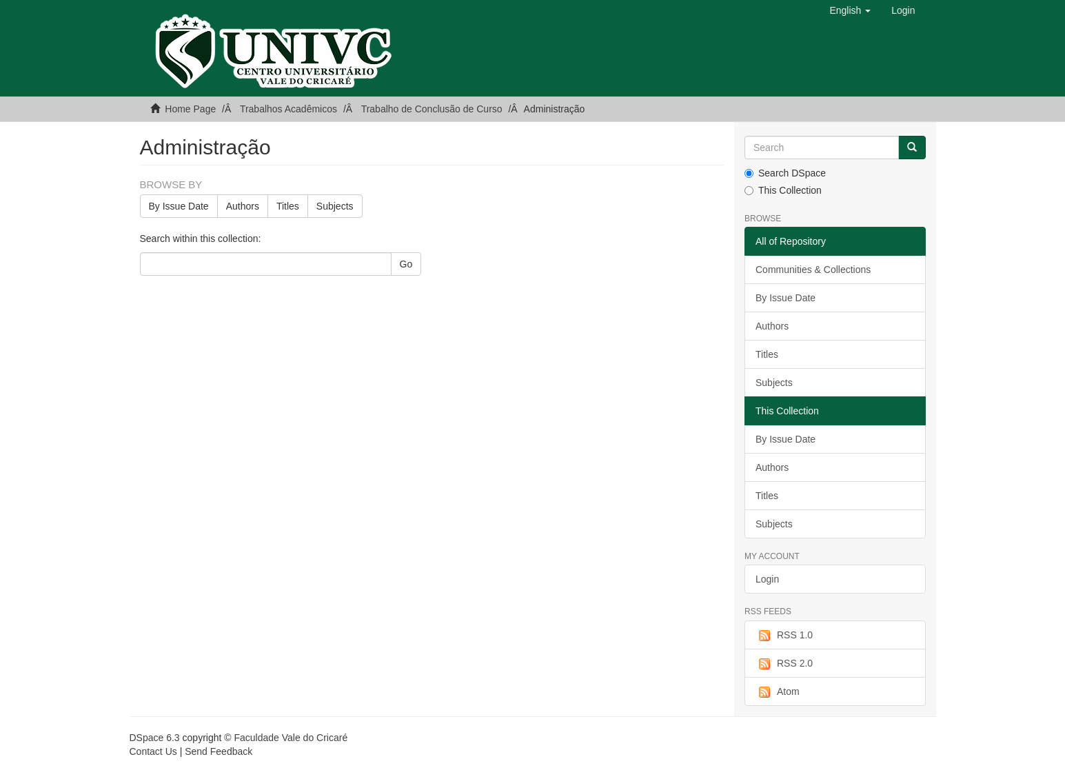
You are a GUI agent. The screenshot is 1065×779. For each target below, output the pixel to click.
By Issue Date (179, 206)
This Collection (783, 190)
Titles (287, 206)
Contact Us (153, 751)
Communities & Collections (813, 269)
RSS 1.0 (784, 635)
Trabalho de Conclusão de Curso (432, 108)
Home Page (190, 108)
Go (406, 264)
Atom (777, 692)
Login (767, 579)
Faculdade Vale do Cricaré (290, 737)
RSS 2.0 (784, 664)
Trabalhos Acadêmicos (288, 108)
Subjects (335, 206)
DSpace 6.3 (155, 737)
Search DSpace (785, 173)
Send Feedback (218, 751)
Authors (242, 206)
